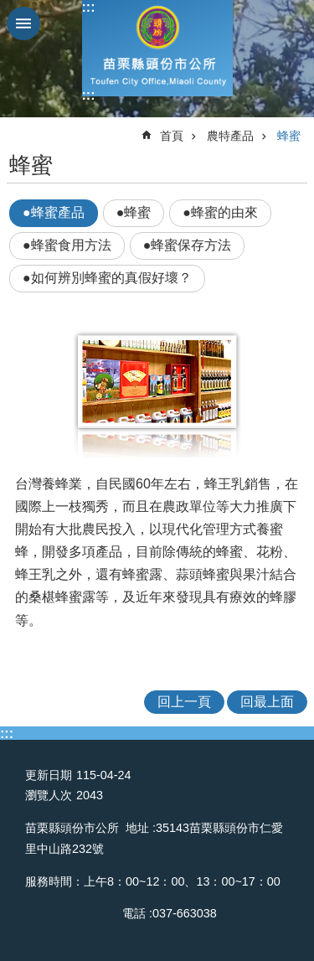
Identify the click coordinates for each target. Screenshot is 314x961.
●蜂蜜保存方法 (187, 245)
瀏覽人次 (48, 795)
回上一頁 (184, 702)
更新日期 (48, 775)
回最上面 (267, 702)
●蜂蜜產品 (54, 212)
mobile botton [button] (23, 23)
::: (88, 7)
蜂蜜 (289, 135)
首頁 (171, 135)
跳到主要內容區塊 (8, 8)
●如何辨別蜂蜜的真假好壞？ (107, 278)
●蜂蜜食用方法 (67, 245)
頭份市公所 (157, 48)
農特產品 (230, 135)
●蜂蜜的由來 (220, 212)
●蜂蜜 (134, 212)
